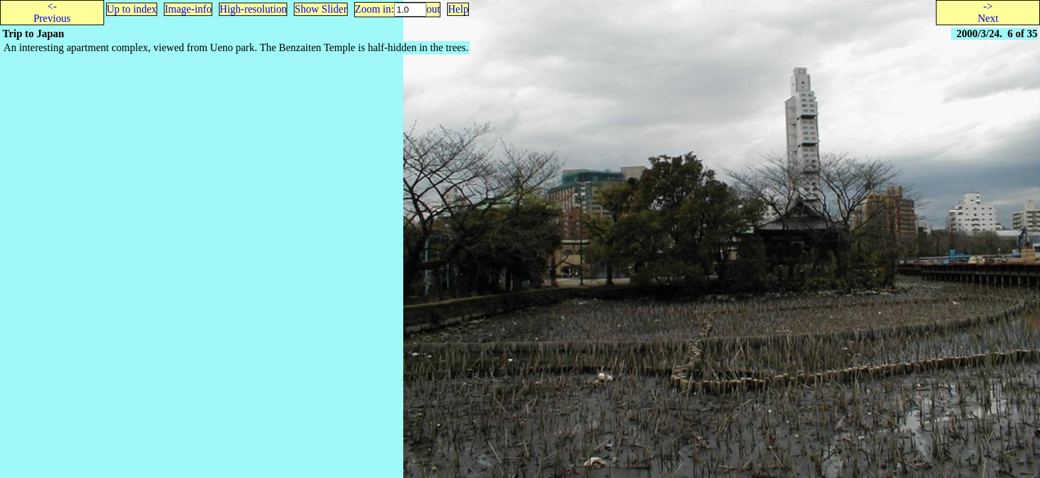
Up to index (132, 9)
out (433, 9)
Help (458, 9)
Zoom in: (374, 9)
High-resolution (253, 9)
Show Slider (320, 9)
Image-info (188, 9)
